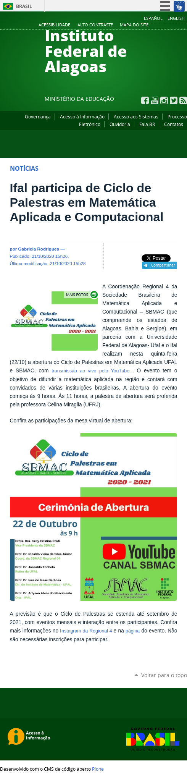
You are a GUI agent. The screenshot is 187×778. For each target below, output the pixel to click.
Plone (98, 769)
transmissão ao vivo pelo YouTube (90, 371)
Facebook (145, 100)
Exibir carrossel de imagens (81, 295)
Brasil (24, 6)
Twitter (173, 100)
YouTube (154, 100)
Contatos (173, 124)
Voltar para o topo (164, 675)
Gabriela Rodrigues (39, 248)
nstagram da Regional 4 (87, 631)
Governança (38, 116)
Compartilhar (163, 265)
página (133, 631)
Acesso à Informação (82, 116)
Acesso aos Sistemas (136, 116)
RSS (183, 100)
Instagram (164, 100)
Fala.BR (147, 124)
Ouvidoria (120, 124)
